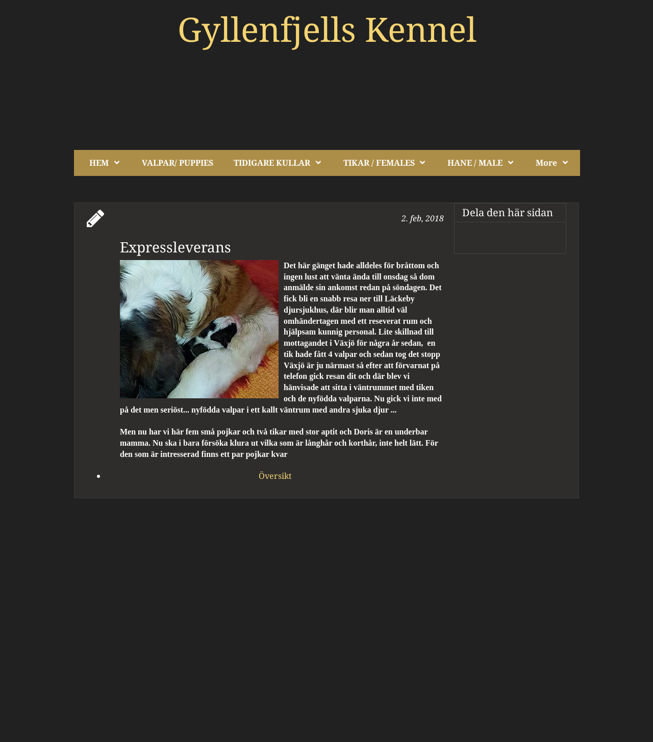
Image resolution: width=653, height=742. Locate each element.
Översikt (275, 475)
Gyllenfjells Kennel (327, 29)
